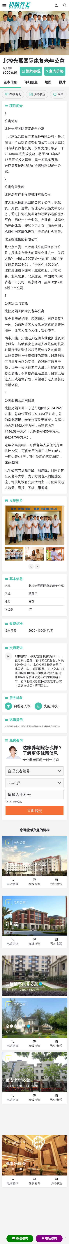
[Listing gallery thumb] (34, 525)
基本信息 (10, 82)
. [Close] (65, 1236)
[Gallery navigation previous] (31, 566)
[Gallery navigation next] (38, 566)
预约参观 (56, 884)
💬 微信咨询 (20, 1238)
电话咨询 (13, 884)
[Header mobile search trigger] (64, 5)
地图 (48, 82)
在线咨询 (34, 884)
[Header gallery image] (34, 27)
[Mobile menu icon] (4, 5)
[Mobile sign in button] (56, 5)
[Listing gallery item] (14, 554)
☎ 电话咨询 (49, 1238)
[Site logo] (20, 5)
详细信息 (31, 82)
